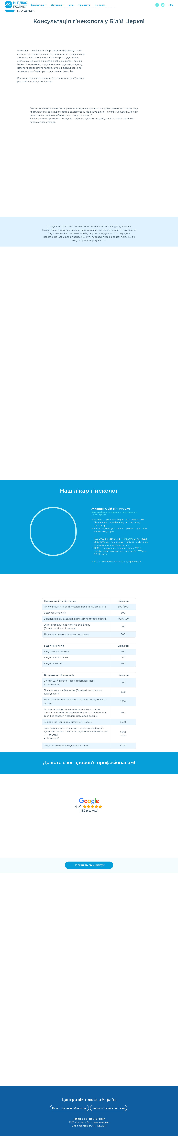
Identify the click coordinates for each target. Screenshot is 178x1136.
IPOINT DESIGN (97, 1126)
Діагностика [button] (48, 7)
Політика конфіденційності (89, 1119)
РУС (171, 7)
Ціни (80, 7)
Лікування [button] (66, 7)
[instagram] (163, 7)
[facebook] (157, 7)
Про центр (94, 7)
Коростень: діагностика (109, 1108)
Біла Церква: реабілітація (69, 1108)
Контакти (110, 7)
